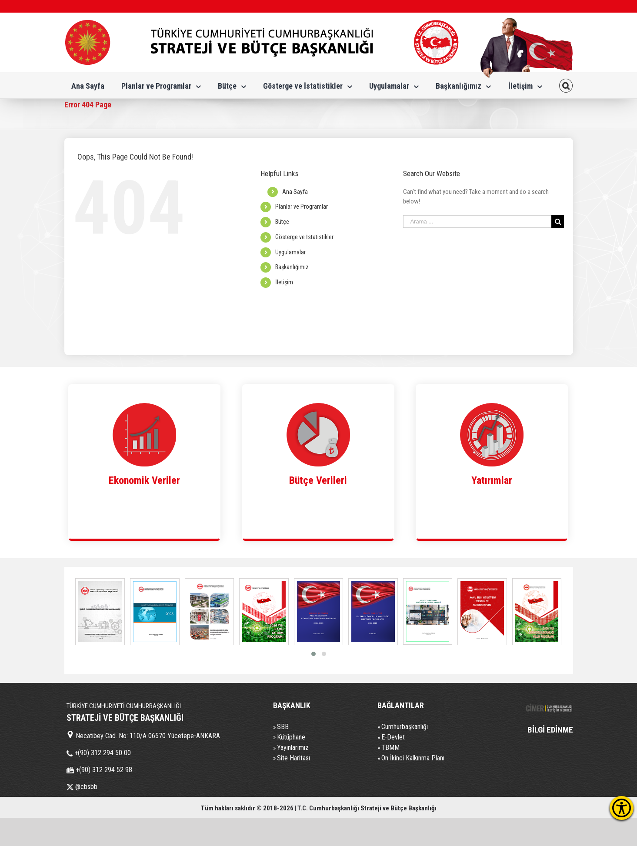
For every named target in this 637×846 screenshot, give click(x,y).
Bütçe (282, 221)
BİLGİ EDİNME (550, 730)
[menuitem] (87, 85)
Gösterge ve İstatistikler (304, 236)
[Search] (566, 85)
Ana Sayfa (295, 191)
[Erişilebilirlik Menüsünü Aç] (622, 808)
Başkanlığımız (292, 266)
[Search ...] (477, 221)
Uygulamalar (290, 252)
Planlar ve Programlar (301, 206)
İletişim (284, 282)
